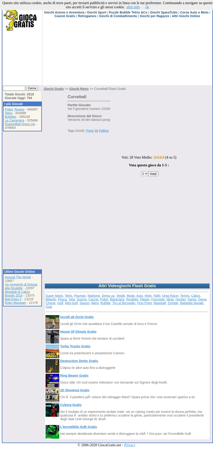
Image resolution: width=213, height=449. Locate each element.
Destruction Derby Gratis (79, 361)
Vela (72, 299)
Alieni (95, 303)
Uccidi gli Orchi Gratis (77, 317)
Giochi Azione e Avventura (64, 12)
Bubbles (10, 117)
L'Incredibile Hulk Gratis (78, 427)
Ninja (170, 299)
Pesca (62, 299)
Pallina (103, 131)
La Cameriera (14, 120)
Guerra (82, 299)
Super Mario (54, 296)
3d (96, 131)
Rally (157, 296)
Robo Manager (15, 303)
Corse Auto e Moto (194, 12)
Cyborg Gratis (70, 405)
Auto (139, 296)
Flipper (145, 299)
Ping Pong (144, 303)
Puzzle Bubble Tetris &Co (128, 12)
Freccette (157, 299)
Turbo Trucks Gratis (75, 346)
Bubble (106, 303)
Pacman (80, 296)
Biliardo (51, 299)
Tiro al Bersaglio (123, 303)
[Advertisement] (114, 53)
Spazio (84, 303)
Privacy (129, 445)
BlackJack (117, 299)
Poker (104, 299)
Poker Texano (14, 109)
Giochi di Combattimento (118, 16)
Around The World (18, 277)
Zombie (173, 303)
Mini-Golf (71, 303)
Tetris (8, 113)
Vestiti (120, 296)
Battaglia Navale (191, 303)
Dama (192, 299)
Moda (131, 296)
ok (147, 7)
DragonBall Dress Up (20, 124)
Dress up (108, 296)
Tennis (184, 296)
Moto (148, 296)
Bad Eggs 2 (13, 299)
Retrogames (87, 16)
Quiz (49, 306)
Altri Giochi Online (186, 16)
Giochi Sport (96, 12)
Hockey (180, 299)
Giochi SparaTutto (164, 12)
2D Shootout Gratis (74, 390)
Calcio (195, 296)
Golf (60, 303)
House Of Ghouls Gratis (78, 331)
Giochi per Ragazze (154, 16)
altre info (133, 7)
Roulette (132, 299)
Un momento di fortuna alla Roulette (21, 286)
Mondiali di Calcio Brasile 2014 (17, 293)
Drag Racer (170, 296)
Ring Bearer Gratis (74, 375)
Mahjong (94, 296)
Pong (90, 131)
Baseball (160, 303)
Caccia (93, 299)
